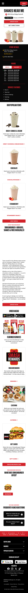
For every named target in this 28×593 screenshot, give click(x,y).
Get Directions (14, 25)
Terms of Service (13, 584)
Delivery (16, 67)
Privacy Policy (13, 573)
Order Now (14, 21)
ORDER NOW (14, 304)
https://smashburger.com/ (13, 3)
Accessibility (6, 584)
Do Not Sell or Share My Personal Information (14, 589)
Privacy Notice (21, 584)
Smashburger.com (14, 464)
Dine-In (7, 67)
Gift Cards (14, 459)
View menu (14, 221)
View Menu (24, 4)
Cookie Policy (14, 586)
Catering (14, 420)
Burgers (8, 494)
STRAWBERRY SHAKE (14, 215)
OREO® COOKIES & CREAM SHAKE (14, 144)
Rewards (14, 381)
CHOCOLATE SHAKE (14, 180)
